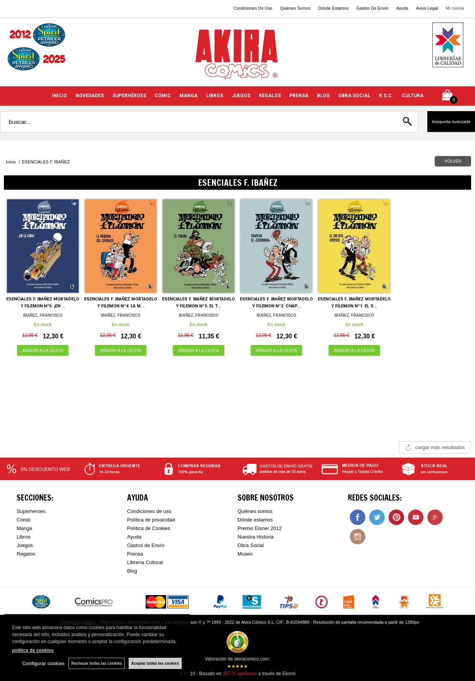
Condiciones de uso (149, 511)
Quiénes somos (255, 511)
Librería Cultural (145, 562)
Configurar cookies (43, 663)
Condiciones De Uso (253, 8)
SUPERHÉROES (129, 95)
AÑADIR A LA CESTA (43, 350)
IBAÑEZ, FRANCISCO (42, 315)
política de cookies (32, 650)
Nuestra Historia (256, 537)
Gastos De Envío (372, 8)
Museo (245, 554)
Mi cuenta (455, 8)
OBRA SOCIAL (354, 95)
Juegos (25, 545)
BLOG (323, 95)
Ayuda (402, 8)
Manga (24, 528)
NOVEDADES (90, 95)
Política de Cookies (148, 528)
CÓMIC (163, 95)
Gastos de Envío (145, 545)
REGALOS (270, 95)
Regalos (26, 554)
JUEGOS (241, 95)
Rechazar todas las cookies (96, 663)
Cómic (24, 520)
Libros (23, 537)
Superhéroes (31, 511)
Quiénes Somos (295, 8)
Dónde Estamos (333, 8)
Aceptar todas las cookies (155, 663)
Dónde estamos (255, 520)
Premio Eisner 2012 (260, 528)
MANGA (188, 95)
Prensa (135, 554)
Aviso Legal (427, 8)
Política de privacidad (151, 520)
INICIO (59, 95)
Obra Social (251, 545)
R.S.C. (386, 95)
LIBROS (214, 95)
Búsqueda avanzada (451, 121)
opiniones (240, 673)
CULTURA (412, 95)
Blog (132, 571)
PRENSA (298, 95)
